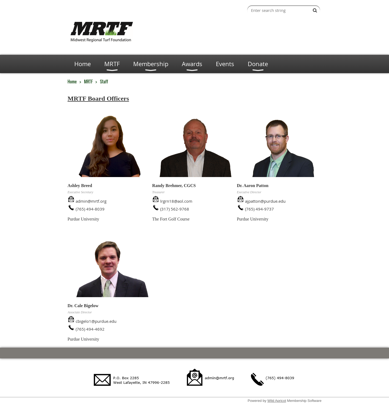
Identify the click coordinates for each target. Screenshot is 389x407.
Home (72, 81)
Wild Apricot (276, 401)
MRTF (88, 81)
